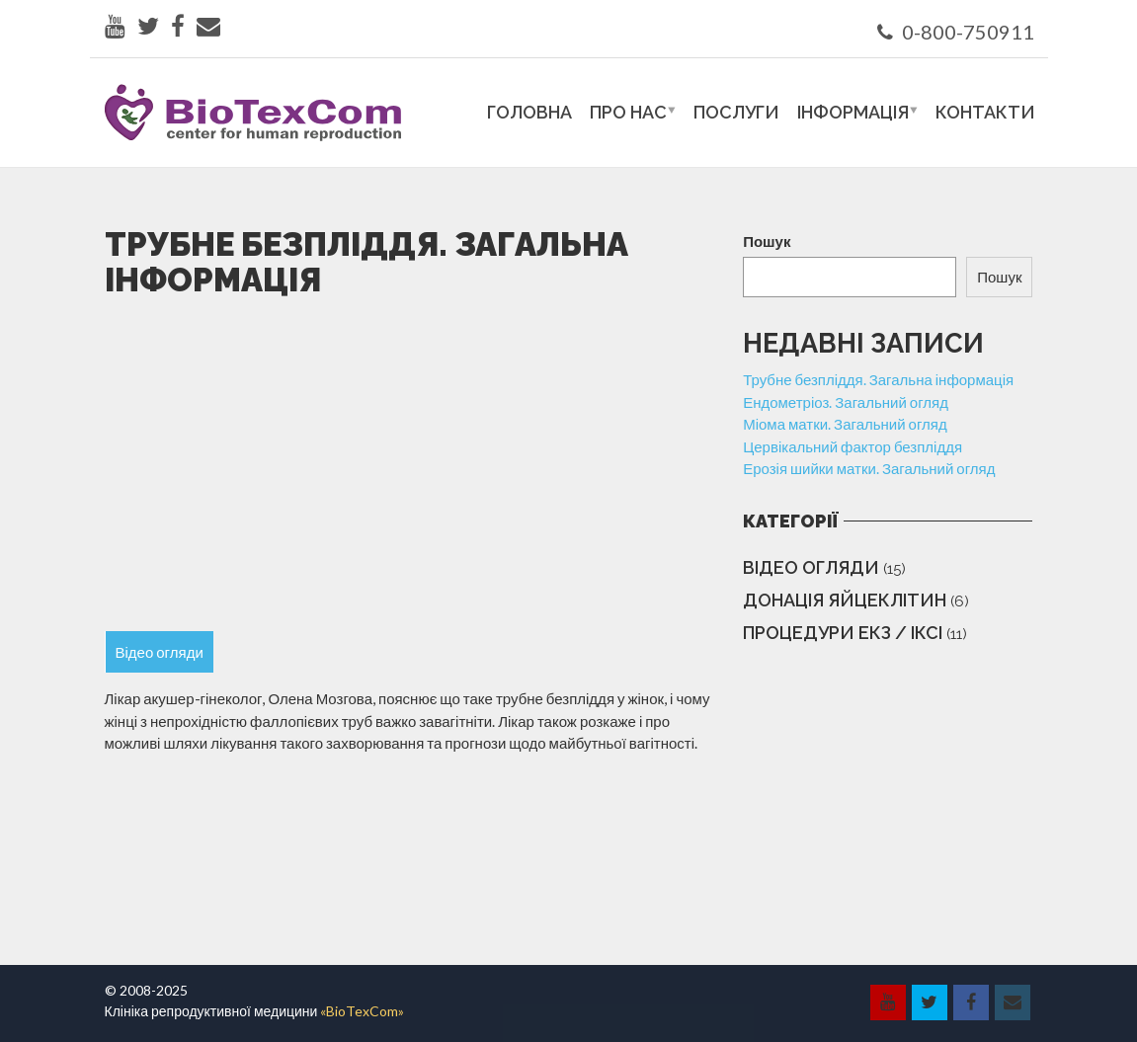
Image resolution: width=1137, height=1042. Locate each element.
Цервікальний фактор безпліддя (852, 446)
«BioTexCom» (362, 1010)
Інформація (853, 112)
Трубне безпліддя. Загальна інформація (878, 379)
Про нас (628, 112)
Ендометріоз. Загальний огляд (845, 402)
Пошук (766, 241)
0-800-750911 (955, 31)
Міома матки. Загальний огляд (845, 424)
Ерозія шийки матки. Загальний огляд (869, 468)
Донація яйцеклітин (844, 600)
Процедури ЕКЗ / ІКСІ (842, 632)
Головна (529, 112)
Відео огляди (811, 567)
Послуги (736, 112)
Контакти (985, 112)
